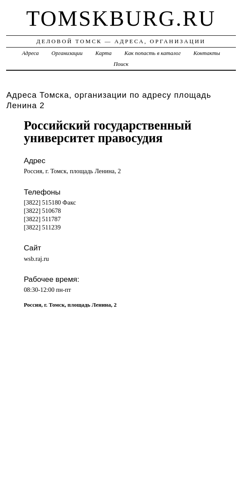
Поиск (121, 64)
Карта (103, 53)
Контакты (207, 53)
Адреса (30, 53)
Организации (67, 53)
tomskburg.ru (121, 18)
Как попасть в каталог (152, 53)
